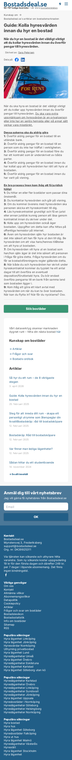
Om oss (8, 585)
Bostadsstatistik (14, 617)
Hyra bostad (12, 722)
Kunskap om (11, 14)
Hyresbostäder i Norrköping (22, 701)
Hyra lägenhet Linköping (20, 638)
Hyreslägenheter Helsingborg (22, 708)
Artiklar (8, 607)
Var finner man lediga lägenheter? (31, 448)
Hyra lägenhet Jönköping (20, 642)
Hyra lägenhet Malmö (17, 740)
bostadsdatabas (49, 8)
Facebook (6, 574)
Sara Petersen (26, 52)
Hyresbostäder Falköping (20, 733)
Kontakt (9, 589)
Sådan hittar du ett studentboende (31, 462)
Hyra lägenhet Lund (16, 652)
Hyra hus (9, 726)
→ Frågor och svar (21, 353)
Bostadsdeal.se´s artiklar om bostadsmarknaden (31, 19)
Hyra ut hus (11, 736)
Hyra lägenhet (13, 754)
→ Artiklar (15, 348)
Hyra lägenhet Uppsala (18, 698)
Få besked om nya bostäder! (60, 4)
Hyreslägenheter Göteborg (21, 705)
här (58, 331)
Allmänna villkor (14, 593)
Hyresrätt (10, 747)
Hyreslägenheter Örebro (19, 684)
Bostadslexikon (13, 614)
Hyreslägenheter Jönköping (22, 694)
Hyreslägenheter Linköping (21, 687)
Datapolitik (11, 600)
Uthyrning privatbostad (19, 649)
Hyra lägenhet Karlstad (18, 666)
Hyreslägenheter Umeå (18, 656)
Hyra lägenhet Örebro (18, 659)
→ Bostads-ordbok (21, 358)
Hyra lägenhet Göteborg (19, 729)
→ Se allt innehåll (18, 474)
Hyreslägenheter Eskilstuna (21, 663)
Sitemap (9, 624)
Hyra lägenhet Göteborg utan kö (25, 670)
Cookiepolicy (12, 603)
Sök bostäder (36, 309)
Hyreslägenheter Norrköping (22, 712)
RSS (6, 628)
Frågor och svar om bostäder (22, 610)
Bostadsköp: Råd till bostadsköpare (32, 435)
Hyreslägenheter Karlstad (20, 680)
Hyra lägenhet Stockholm (20, 750)
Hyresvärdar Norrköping (19, 645)
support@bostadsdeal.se (20, 546)
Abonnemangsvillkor (17, 596)
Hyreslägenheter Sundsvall (21, 691)
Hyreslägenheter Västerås (20, 743)
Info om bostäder (15, 621)
